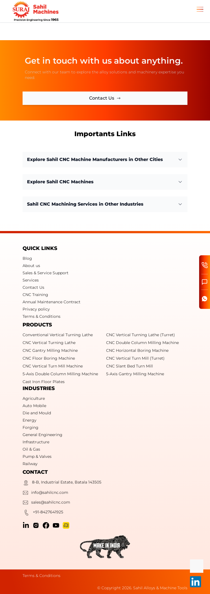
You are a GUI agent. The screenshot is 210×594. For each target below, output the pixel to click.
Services (31, 280)
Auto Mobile (34, 405)
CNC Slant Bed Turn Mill (129, 366)
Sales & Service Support (46, 272)
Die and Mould (37, 412)
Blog (27, 258)
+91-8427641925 (43, 513)
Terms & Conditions (41, 316)
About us (31, 265)
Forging (30, 427)
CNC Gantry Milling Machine (50, 350)
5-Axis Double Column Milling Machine (60, 373)
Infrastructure (36, 441)
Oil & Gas (31, 449)
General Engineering (42, 434)
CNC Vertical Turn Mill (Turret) (135, 358)
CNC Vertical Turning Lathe (49, 342)
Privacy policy (36, 309)
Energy (29, 420)
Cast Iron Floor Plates (44, 381)
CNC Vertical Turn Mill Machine (53, 366)
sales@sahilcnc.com (46, 503)
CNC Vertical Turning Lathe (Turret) (140, 334)
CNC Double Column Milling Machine (142, 342)
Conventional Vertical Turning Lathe (58, 334)
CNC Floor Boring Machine (49, 358)
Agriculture (34, 398)
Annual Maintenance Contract (51, 301)
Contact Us (33, 287)
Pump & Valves (37, 456)
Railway (30, 463)
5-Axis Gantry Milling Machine (135, 373)
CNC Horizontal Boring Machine (137, 350)
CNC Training (35, 294)
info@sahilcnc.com (45, 493)
